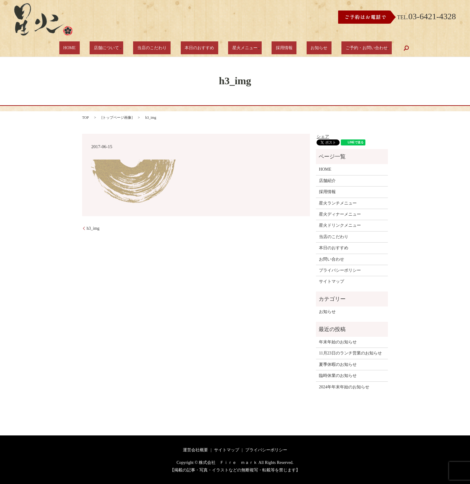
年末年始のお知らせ (338, 342)
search (380, 47)
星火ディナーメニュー (340, 214)
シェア (323, 136)
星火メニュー (239, 48)
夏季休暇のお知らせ (338, 364)
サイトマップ (331, 281)
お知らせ (301, 48)
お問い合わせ (331, 259)
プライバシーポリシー (340, 270)
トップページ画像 (117, 117)
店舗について (120, 48)
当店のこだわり (162, 48)
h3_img (93, 228)
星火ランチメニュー (338, 203)
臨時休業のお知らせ (338, 375)
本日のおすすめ (202, 48)
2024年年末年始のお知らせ (344, 387)
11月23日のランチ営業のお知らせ (350, 353)
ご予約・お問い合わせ (341, 48)
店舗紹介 (327, 180)
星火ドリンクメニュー (340, 225)
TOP (85, 117)
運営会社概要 (195, 450)
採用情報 (274, 48)
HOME (91, 48)
